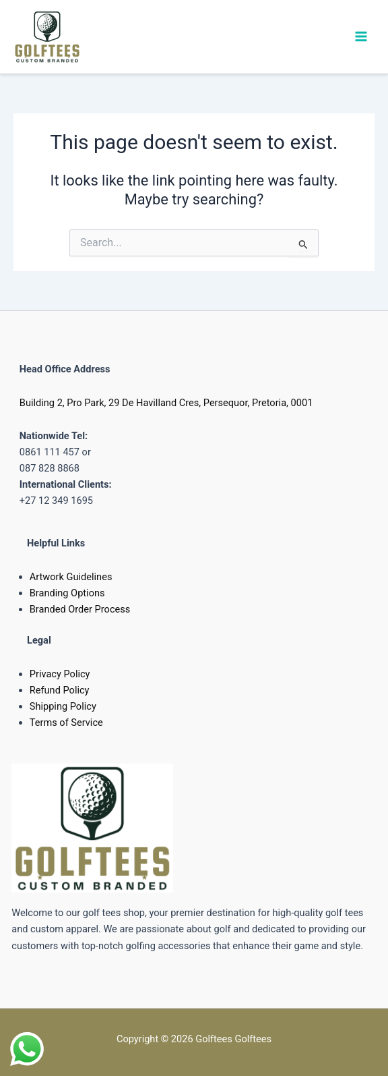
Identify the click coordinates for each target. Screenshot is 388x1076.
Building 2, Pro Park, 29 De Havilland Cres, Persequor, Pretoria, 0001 (166, 403)
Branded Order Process (80, 609)
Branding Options (67, 593)
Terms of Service (66, 722)
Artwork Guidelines (71, 577)
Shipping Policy (63, 706)
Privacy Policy (60, 674)
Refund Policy (60, 690)
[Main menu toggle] (361, 36)
